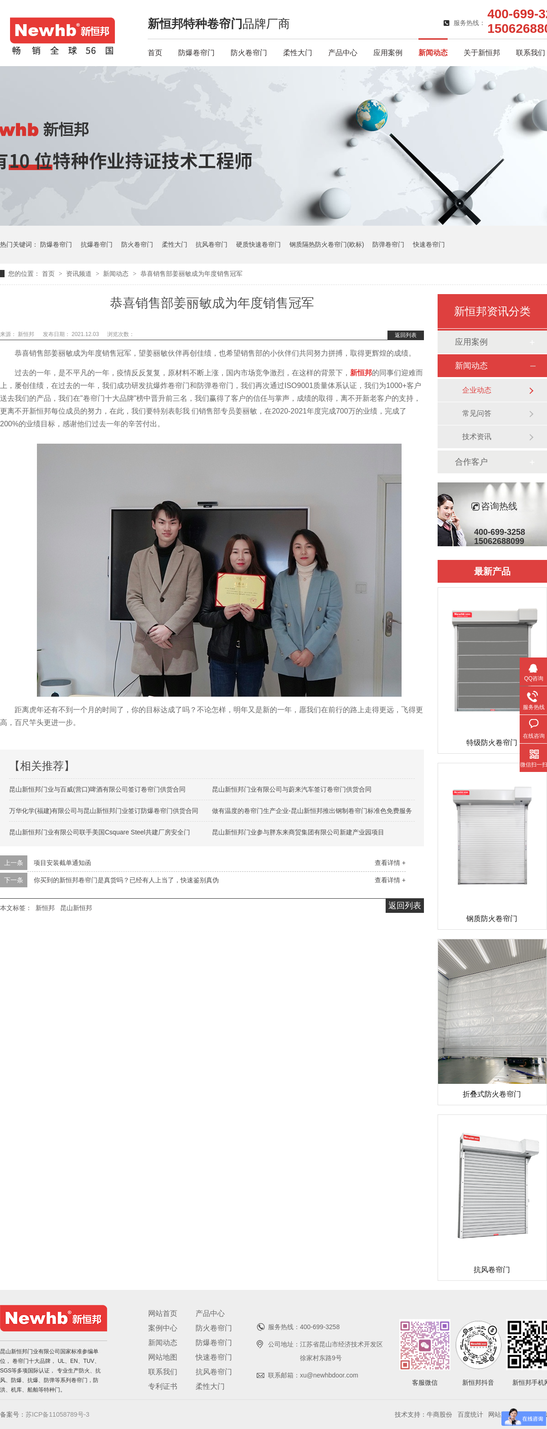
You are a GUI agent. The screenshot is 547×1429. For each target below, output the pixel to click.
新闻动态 (433, 53)
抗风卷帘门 (211, 244)
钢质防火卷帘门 (491, 918)
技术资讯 (476, 436)
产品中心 (342, 53)
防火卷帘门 (249, 53)
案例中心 (162, 1328)
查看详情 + (390, 862)
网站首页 (162, 1313)
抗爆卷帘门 (97, 244)
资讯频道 (79, 273)
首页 (155, 53)
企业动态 (476, 390)
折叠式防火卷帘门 (492, 1094)
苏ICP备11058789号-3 (57, 1414)
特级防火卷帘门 (491, 742)
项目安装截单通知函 (62, 862)
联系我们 (530, 53)
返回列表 (406, 335)
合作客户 (471, 461)
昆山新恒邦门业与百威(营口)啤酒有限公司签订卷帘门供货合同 (97, 789)
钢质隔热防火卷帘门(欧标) (326, 244)
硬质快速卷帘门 (258, 244)
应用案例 (388, 53)
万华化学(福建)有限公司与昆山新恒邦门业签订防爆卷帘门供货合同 (103, 810)
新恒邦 (27, 334)
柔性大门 (297, 53)
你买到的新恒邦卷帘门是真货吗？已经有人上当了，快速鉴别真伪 (126, 880)
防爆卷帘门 (196, 53)
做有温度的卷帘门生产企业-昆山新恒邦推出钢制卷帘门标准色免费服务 (312, 810)
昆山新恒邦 (76, 907)
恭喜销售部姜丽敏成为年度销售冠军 (191, 273)
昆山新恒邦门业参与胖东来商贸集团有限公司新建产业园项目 (298, 832)
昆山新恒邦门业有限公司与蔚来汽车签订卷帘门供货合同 (292, 789)
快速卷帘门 (429, 244)
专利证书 (162, 1386)
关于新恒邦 (482, 53)
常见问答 (476, 413)
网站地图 (162, 1357)
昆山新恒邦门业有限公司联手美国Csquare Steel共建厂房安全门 (99, 832)
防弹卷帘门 (388, 244)
